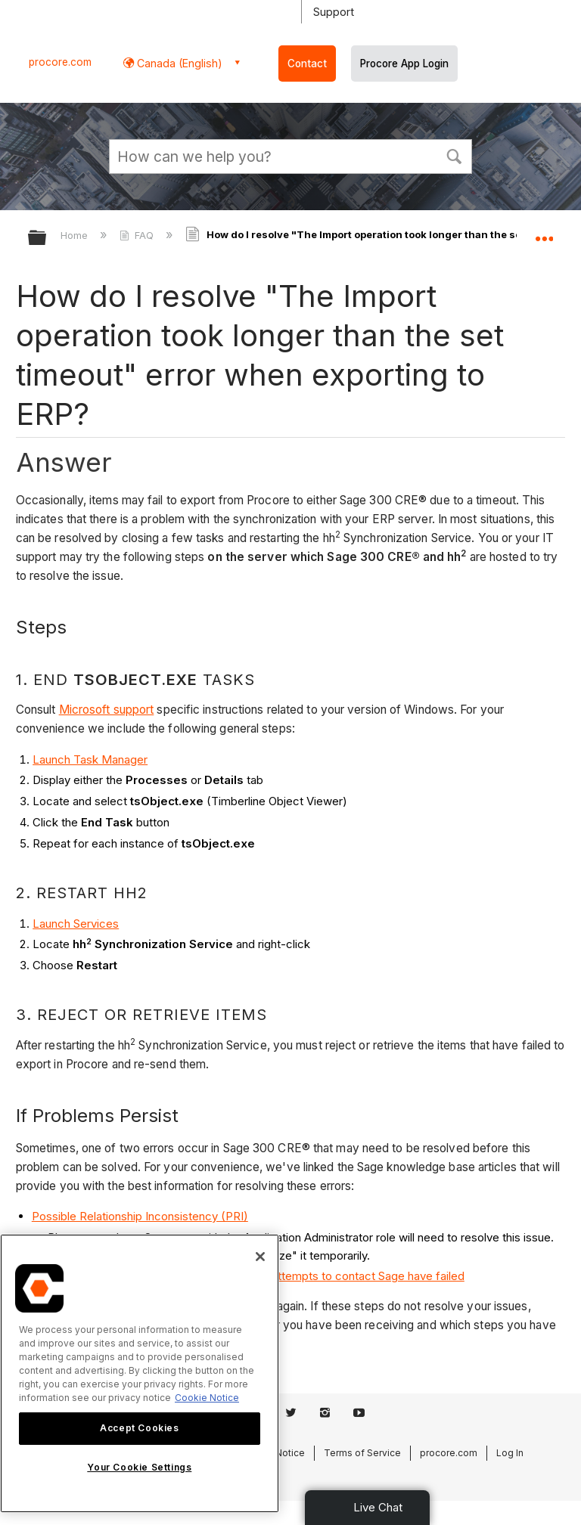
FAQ (138, 235)
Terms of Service (362, 1452)
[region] (139, 1373)
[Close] (260, 1256)
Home (76, 235)
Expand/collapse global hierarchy (47, 239)
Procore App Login (404, 63)
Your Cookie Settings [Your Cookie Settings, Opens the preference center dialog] (139, 1467)
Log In (510, 1452)
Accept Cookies (139, 1428)
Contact (307, 63)
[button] (454, 155)
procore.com (60, 62)
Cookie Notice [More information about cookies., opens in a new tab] (207, 1397)
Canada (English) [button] (178, 63)
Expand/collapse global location (544, 232)
